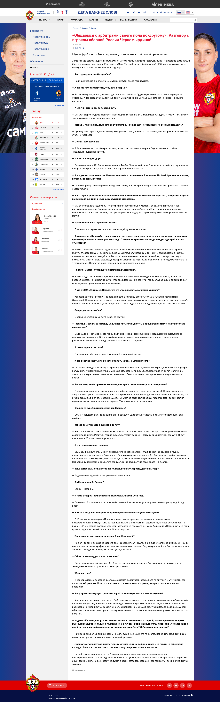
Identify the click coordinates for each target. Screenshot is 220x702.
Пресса (34, 67)
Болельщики (113, 19)
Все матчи (59, 105)
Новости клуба (41, 43)
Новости (42, 19)
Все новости (36, 31)
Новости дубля (41, 49)
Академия (132, 19)
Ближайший (55, 80)
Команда (68, 19)
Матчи (83, 19)
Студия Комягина (183, 695)
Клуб (55, 19)
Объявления (36, 61)
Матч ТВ (79, 48)
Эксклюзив (39, 55)
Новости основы (41, 37)
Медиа (96, 19)
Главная (76, 28)
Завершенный (38, 80)
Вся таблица (58, 189)
